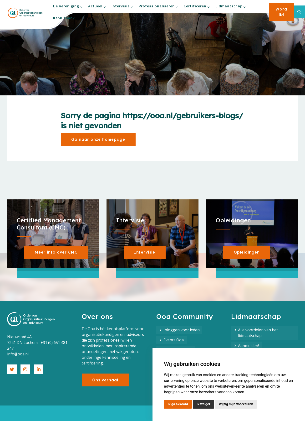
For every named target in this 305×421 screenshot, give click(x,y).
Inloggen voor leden (181, 330)
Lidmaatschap (230, 6)
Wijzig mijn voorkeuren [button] (236, 404)
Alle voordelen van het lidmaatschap (258, 332)
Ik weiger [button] (203, 404)
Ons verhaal (105, 380)
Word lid (281, 12)
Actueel (96, 6)
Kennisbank (64, 18)
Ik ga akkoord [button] (178, 404)
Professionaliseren (158, 6)
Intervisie (122, 6)
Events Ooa (174, 340)
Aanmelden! (249, 345)
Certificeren (196, 6)
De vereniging (67, 6)
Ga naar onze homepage (98, 139)
